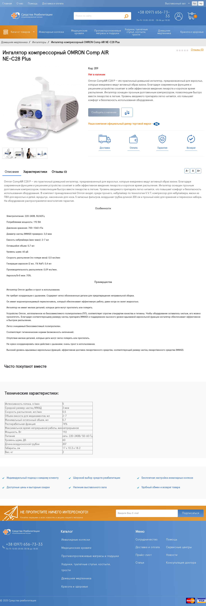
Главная (7, 3)
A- (187, 171)
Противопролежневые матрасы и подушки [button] (108, 32)
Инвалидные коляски (75, 539)
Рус (194, 4)
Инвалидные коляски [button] (51, 32)
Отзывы (59, 171)
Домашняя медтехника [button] (164, 32)
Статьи (140, 562)
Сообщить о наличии (103, 112)
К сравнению (127, 112)
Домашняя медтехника (76, 578)
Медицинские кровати (76, 548)
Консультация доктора (181, 562)
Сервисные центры (179, 547)
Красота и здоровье (74, 586)
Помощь (32, 3)
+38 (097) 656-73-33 (24, 544)
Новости (172, 555)
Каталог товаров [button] (21, 32)
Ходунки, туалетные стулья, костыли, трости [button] (136, 32)
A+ (198, 171)
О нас (20, 3)
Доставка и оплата (52, 3)
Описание (12, 171)
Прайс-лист (144, 555)
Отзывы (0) (197, 50)
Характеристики (35, 171)
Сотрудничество (147, 539)
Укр (200, 4)
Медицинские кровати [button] (79, 32)
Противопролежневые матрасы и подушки (90, 556)
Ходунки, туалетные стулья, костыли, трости (86, 567)
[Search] (102, 16)
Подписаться (190, 513)
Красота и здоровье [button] (192, 32)
